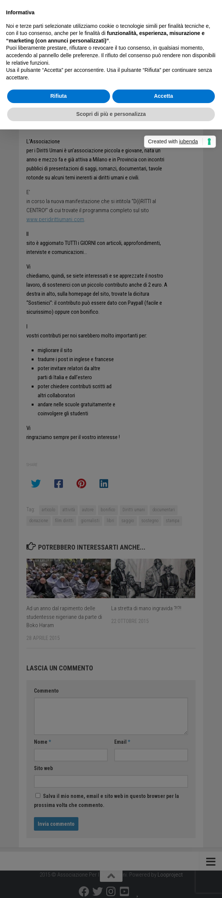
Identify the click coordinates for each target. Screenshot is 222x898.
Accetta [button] (163, 96)
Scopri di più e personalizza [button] (110, 114)
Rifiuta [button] (58, 96)
